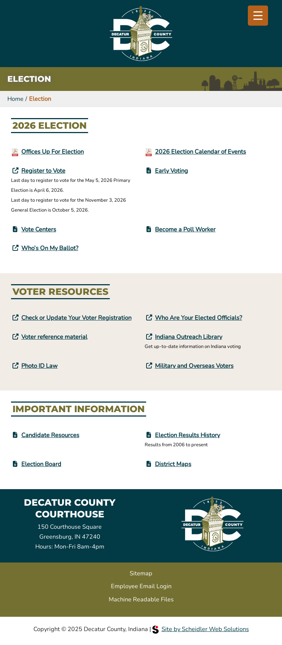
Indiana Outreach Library (188, 337)
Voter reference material (54, 337)
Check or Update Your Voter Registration (76, 318)
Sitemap (141, 573)
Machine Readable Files (141, 599)
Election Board (41, 464)
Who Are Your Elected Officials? (198, 318)
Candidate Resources (50, 435)
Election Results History (187, 435)
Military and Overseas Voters (194, 366)
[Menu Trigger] (258, 16)
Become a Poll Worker (185, 229)
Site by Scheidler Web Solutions (200, 629)
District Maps (173, 464)
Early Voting (171, 170)
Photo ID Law (39, 366)
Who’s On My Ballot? (49, 248)
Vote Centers (38, 229)
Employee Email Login (141, 586)
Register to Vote (43, 170)
